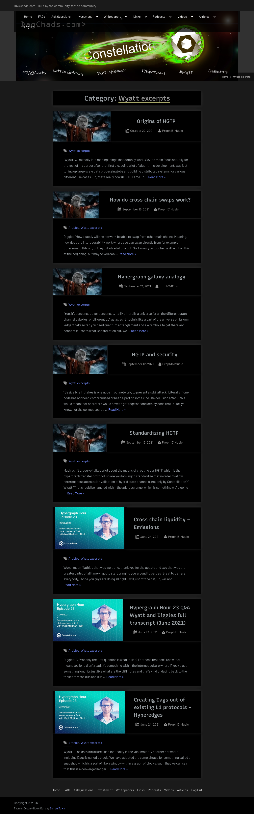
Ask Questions (61, 16)
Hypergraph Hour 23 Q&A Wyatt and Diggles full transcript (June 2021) (160, 615)
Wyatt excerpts (79, 150)
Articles (204, 16)
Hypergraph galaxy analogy (151, 277)
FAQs (41, 16)
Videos (182, 16)
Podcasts (159, 16)
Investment (84, 16)
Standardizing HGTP (154, 433)
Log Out (29, 27)
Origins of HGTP (156, 121)
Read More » (157, 177)
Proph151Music (172, 130)
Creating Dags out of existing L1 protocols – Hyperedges (162, 707)
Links (137, 16)
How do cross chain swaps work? (150, 200)
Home (28, 16)
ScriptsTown (57, 808)
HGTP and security (154, 355)
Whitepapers (112, 16)
